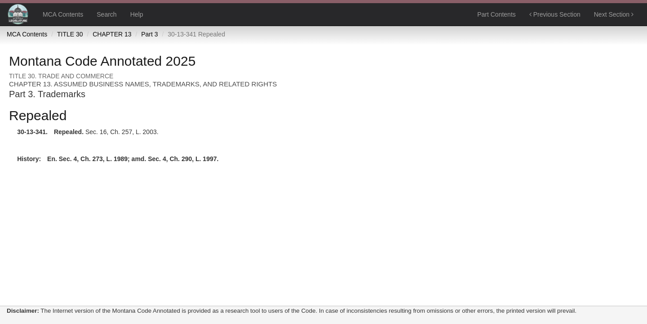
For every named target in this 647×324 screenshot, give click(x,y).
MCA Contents (63, 14)
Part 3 (149, 34)
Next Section (614, 14)
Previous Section (555, 14)
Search (106, 14)
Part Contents (496, 14)
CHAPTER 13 (112, 34)
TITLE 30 (70, 34)
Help (136, 14)
